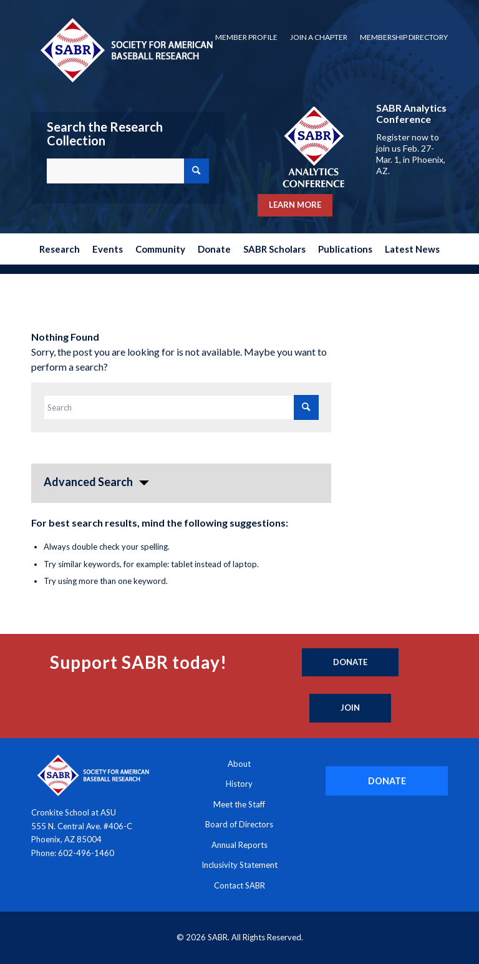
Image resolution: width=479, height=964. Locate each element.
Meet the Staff (239, 804)
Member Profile (246, 37)
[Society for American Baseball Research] (125, 49)
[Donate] (350, 662)
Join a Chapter (318, 37)
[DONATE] (387, 781)
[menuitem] (246, 37)
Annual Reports (239, 845)
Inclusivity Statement (239, 865)
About (239, 764)
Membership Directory (404, 37)
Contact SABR (239, 885)
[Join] (350, 708)
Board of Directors (239, 824)
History (239, 784)
